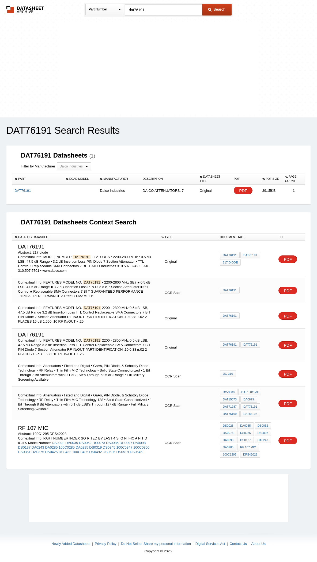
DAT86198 (250, 413)
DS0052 (85, 443)
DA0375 (38, 452)
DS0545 (136, 452)
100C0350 (141, 447)
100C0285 (67, 447)
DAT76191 (230, 255)
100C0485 (80, 452)
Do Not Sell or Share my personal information (156, 544)
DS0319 (95, 447)
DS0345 (109, 447)
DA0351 (24, 452)
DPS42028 (250, 454)
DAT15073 (230, 399)
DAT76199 (230, 413)
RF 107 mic (248, 447)
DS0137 (24, 447)
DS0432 (65, 452)
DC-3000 (229, 392)
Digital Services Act (210, 544)
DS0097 (126, 443)
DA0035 (71, 443)
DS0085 (112, 443)
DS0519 (122, 452)
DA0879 (248, 399)
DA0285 (51, 447)
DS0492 (95, 452)
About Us (258, 544)
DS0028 (58, 443)
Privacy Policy (105, 544)
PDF (243, 190)
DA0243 (38, 447)
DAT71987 (230, 406)
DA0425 (51, 452)
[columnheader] (37, 179)
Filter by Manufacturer (38, 166)
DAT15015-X (249, 392)
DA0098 (139, 443)
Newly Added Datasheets (70, 544)
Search (216, 9)
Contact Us (238, 544)
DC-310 (228, 373)
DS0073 (98, 443)
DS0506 (109, 452)
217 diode (230, 262)
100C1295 (229, 454)
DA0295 (82, 447)
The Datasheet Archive (25, 9)
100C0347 (124, 447)
